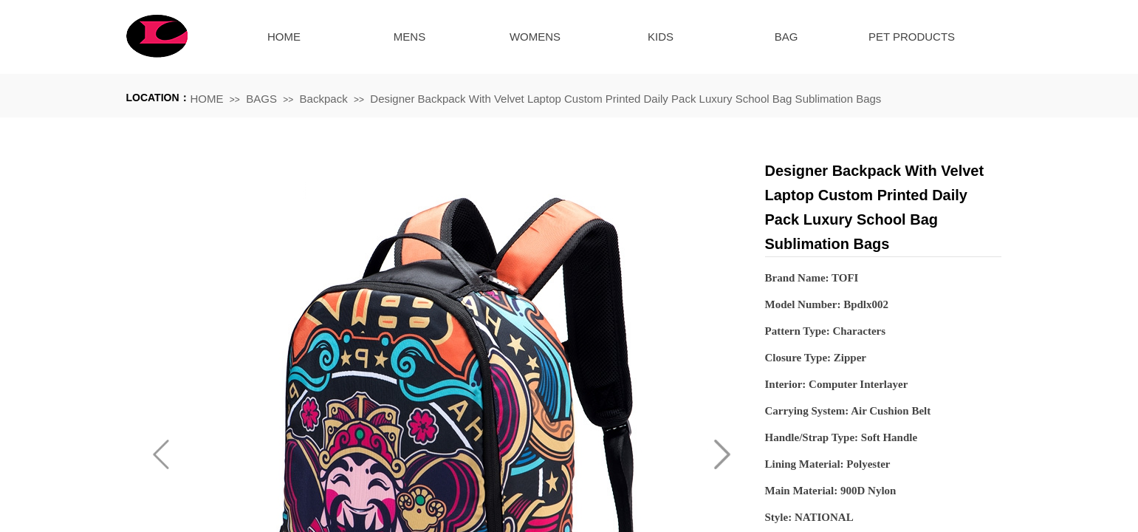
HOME (284, 36)
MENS (409, 36)
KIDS (660, 36)
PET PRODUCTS (911, 36)
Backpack (324, 98)
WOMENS (535, 36)
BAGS (261, 98)
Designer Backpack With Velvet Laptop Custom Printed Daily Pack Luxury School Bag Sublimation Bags (625, 98)
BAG (786, 36)
